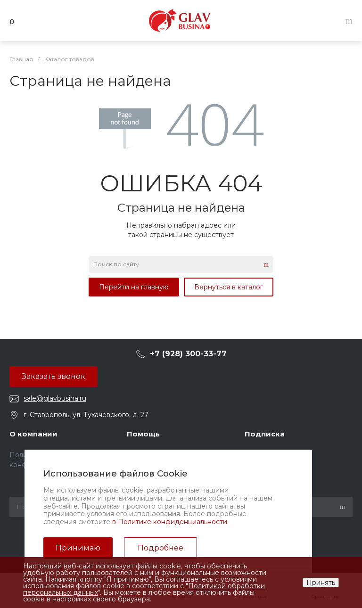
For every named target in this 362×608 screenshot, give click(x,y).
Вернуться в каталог (228, 287)
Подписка (265, 433)
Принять (320, 582)
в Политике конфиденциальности (169, 522)
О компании (33, 433)
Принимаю (78, 547)
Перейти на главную (134, 287)
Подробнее (160, 547)
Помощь (143, 433)
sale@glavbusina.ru (55, 398)
